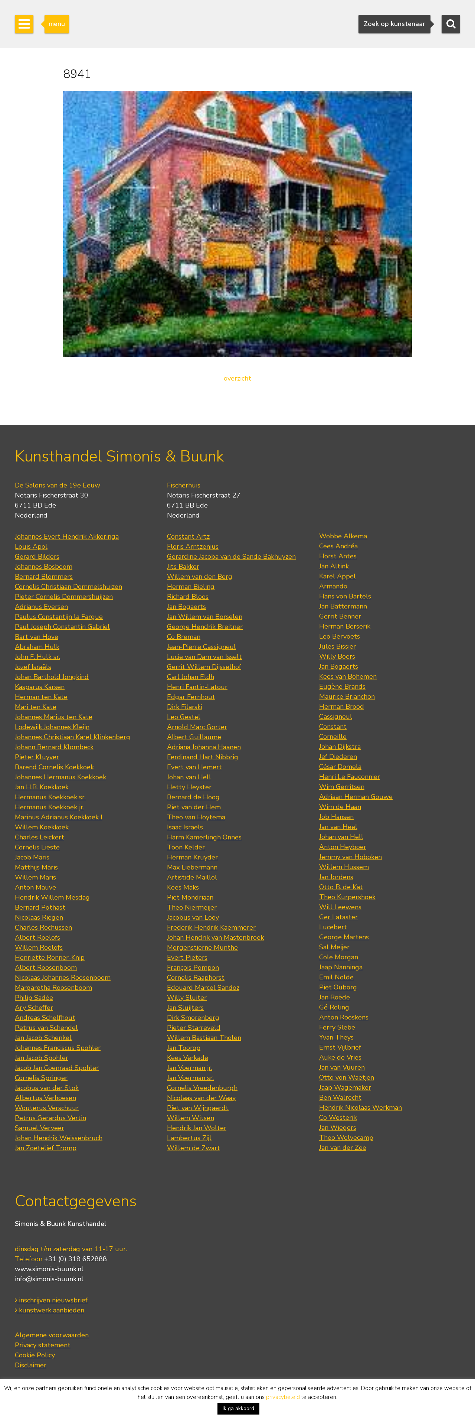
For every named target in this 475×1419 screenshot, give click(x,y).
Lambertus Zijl (189, 1137)
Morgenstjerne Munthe (202, 947)
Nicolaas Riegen (39, 917)
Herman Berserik (344, 626)
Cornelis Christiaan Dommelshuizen (68, 586)
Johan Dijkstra (340, 746)
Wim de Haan (340, 806)
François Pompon (193, 967)
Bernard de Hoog (193, 797)
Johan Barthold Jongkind (52, 676)
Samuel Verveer (39, 1127)
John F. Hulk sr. (37, 656)
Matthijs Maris (36, 867)
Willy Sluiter (187, 997)
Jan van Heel (338, 826)
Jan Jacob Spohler (41, 1057)
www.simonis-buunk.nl (49, 1269)
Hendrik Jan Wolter (196, 1127)
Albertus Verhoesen (45, 1097)
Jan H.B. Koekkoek (42, 787)
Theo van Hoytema (196, 817)
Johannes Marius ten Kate (53, 716)
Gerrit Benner (340, 616)
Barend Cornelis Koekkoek (54, 767)
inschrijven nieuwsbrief (51, 1300)
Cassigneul (335, 716)
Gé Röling (334, 1007)
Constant (333, 726)
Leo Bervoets (339, 636)
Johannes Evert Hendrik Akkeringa (67, 536)
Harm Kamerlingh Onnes (204, 837)
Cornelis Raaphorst (196, 977)
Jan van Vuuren (342, 1067)
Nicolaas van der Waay (201, 1097)
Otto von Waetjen (346, 1077)
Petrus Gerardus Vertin (50, 1117)
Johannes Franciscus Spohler (58, 1047)
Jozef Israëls (33, 666)
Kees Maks (183, 887)
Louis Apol (31, 546)
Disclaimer (30, 1365)
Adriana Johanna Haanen (204, 747)
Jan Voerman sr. (190, 1077)
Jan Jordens (336, 876)
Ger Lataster (338, 917)
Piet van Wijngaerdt (198, 1107)
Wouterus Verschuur (47, 1107)
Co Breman (183, 636)
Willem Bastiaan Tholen (204, 1037)
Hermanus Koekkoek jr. (49, 807)
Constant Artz (188, 536)
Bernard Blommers (44, 576)
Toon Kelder (186, 847)
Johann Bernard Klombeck (54, 747)
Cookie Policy (35, 1355)
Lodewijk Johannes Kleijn (52, 726)
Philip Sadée (34, 997)
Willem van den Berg (199, 576)
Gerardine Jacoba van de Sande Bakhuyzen (231, 556)
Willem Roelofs (39, 947)
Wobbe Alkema (343, 536)
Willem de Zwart (193, 1148)
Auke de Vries (340, 1057)
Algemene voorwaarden (52, 1335)
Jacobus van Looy (193, 917)
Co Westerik (338, 1117)
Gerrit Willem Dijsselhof (204, 666)
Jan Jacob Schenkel (43, 1037)
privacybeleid (283, 1397)
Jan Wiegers (337, 1127)
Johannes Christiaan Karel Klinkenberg (72, 737)
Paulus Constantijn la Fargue (59, 616)
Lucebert (333, 927)
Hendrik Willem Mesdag (52, 897)
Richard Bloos (188, 596)
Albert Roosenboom (46, 967)
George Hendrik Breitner (205, 626)
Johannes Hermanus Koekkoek (60, 777)
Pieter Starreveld (193, 1027)
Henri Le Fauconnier (349, 776)
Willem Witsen (190, 1117)
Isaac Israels (185, 827)
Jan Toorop (183, 1047)
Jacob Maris (32, 857)
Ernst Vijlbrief (340, 1047)
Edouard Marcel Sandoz (203, 987)
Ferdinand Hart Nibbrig (202, 757)
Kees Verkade (187, 1057)
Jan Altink (334, 566)
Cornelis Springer (41, 1077)
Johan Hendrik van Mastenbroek (215, 937)
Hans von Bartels (345, 596)
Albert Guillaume (194, 737)
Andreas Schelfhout (45, 1017)
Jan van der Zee (342, 1147)
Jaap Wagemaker (345, 1087)
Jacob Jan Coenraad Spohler (57, 1067)
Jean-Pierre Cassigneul (201, 646)
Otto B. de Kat (341, 887)
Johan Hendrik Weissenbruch (58, 1137)
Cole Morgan (338, 957)
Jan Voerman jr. (189, 1067)
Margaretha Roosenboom (53, 987)
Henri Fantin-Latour (197, 686)
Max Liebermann (192, 867)
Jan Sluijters (185, 1007)
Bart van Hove (36, 636)
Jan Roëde (334, 997)
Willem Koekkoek (42, 827)
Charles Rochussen (43, 927)
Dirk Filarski (184, 706)
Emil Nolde (336, 977)
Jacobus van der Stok (47, 1087)
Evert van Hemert (194, 767)
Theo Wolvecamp (346, 1137)
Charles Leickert (39, 837)
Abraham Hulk (37, 646)
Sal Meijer (334, 947)
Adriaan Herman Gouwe (356, 796)
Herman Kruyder (192, 857)
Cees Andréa (338, 546)
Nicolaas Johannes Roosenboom (63, 977)
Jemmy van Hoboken (350, 856)
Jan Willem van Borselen (204, 616)
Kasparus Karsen (40, 686)
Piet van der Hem (194, 807)
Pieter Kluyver (37, 757)
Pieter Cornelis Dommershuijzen (64, 596)
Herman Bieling (190, 586)
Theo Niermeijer (192, 907)
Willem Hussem (344, 866)
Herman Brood (341, 706)
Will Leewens (340, 907)
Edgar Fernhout (191, 696)
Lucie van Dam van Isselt (204, 656)
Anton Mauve (35, 887)
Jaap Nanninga (341, 967)
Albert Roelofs (37, 937)
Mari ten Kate (35, 706)
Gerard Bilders (37, 556)
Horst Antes (338, 556)
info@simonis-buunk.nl (49, 1279)
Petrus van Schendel (46, 1027)
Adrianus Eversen (41, 606)
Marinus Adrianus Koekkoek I (58, 817)
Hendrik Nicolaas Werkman (360, 1107)
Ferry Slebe (337, 1027)
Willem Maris (35, 877)
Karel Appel (337, 576)
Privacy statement (43, 1345)
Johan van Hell (189, 777)
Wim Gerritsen (341, 786)
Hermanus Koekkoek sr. (50, 797)
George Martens (344, 937)
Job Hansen (336, 816)
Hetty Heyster (189, 787)
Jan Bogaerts (186, 606)
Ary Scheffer (34, 1007)
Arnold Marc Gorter (197, 726)
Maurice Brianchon (347, 696)
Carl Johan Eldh (190, 676)
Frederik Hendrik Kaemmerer (211, 927)
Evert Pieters (187, 957)
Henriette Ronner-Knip (50, 957)
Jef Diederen (338, 756)
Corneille (333, 736)
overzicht (237, 378)
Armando (333, 586)
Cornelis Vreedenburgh (202, 1087)
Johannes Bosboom (43, 566)
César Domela (340, 766)
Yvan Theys (336, 1037)
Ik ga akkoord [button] (238, 1408)
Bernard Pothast (40, 907)
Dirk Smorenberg (193, 1017)
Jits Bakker (183, 566)
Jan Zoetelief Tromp (45, 1148)
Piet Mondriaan (190, 897)
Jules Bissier (337, 646)
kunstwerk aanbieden (49, 1310)
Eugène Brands (342, 686)
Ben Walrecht (340, 1097)
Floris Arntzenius (193, 546)
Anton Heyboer (342, 846)
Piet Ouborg (338, 987)
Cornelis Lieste (37, 847)
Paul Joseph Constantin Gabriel (62, 626)
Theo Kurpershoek (347, 897)
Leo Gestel (183, 716)
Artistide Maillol (192, 877)
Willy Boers (337, 656)
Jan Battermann (343, 606)
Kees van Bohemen (348, 676)
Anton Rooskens (343, 1017)
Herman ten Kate (41, 696)
